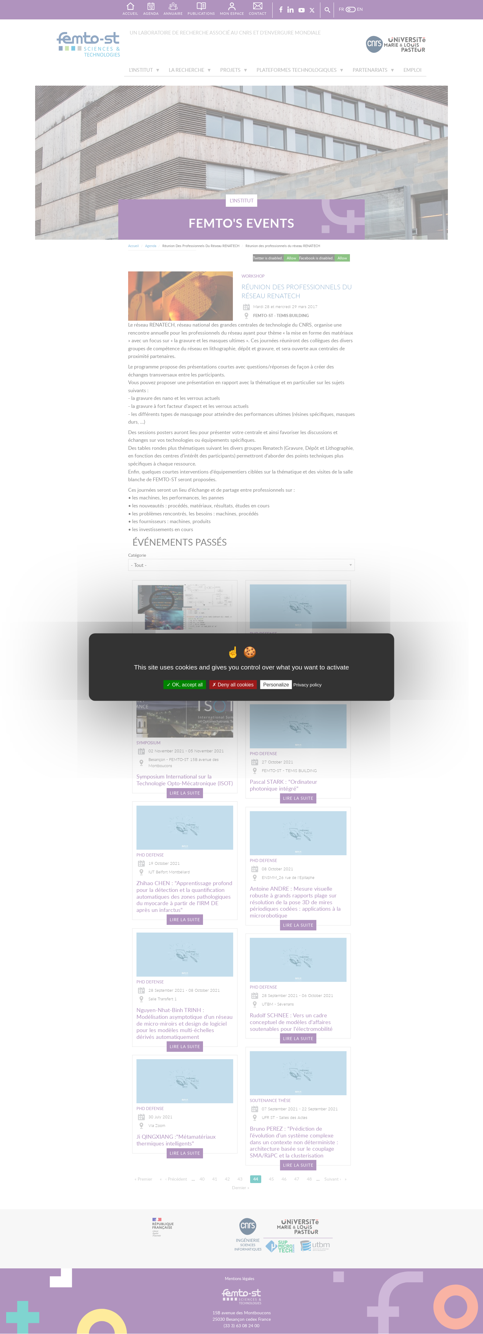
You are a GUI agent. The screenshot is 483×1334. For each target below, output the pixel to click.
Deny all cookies (233, 684)
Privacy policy (307, 684)
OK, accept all (185, 684)
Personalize (276, 684)
